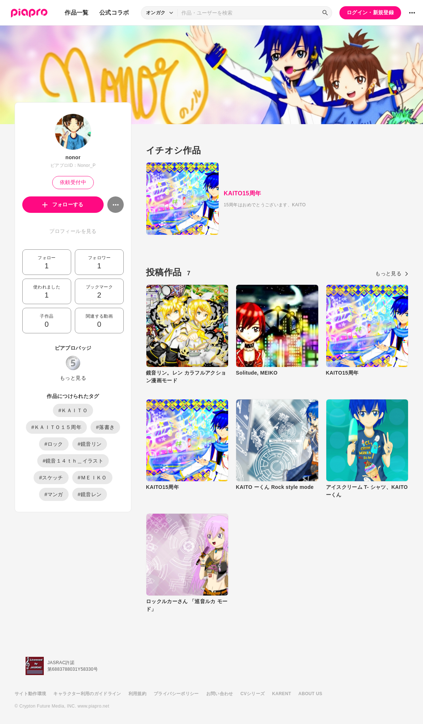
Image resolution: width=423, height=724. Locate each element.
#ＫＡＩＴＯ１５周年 (56, 427)
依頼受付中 (73, 182)
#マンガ (54, 494)
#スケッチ (51, 477)
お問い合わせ (219, 693)
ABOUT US (310, 693)
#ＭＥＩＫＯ (92, 477)
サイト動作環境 (30, 693)
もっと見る (73, 378)
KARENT (281, 693)
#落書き (105, 427)
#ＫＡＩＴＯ (73, 410)
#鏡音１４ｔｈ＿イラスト (73, 461)
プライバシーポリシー (176, 693)
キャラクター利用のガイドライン (87, 693)
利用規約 (137, 693)
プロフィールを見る (72, 231)
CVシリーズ (253, 693)
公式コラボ (114, 12)
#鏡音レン (90, 494)
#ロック (54, 444)
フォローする (63, 204)
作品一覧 (76, 12)
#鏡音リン (90, 444)
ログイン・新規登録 (370, 12)
